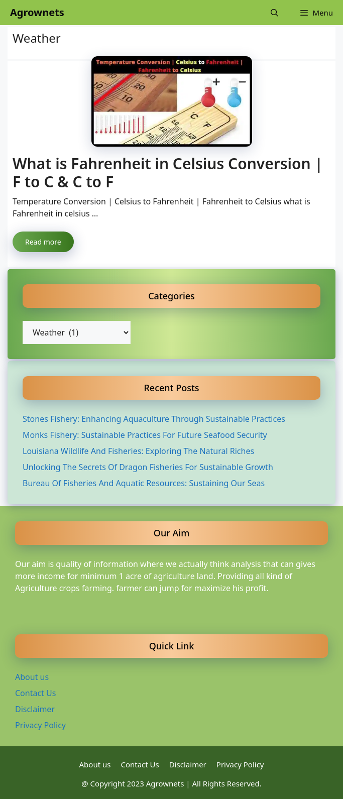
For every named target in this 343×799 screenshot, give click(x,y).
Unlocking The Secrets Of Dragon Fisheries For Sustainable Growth (148, 467)
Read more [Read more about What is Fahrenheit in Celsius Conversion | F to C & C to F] (43, 242)
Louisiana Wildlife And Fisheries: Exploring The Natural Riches (138, 450)
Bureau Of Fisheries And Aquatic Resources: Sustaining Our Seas (144, 483)
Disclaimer (35, 709)
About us (32, 676)
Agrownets (37, 12)
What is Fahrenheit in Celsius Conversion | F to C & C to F (168, 172)
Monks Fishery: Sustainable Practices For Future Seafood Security (145, 434)
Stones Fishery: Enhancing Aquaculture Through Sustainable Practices (154, 418)
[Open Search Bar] (274, 12)
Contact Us (35, 693)
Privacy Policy (40, 725)
